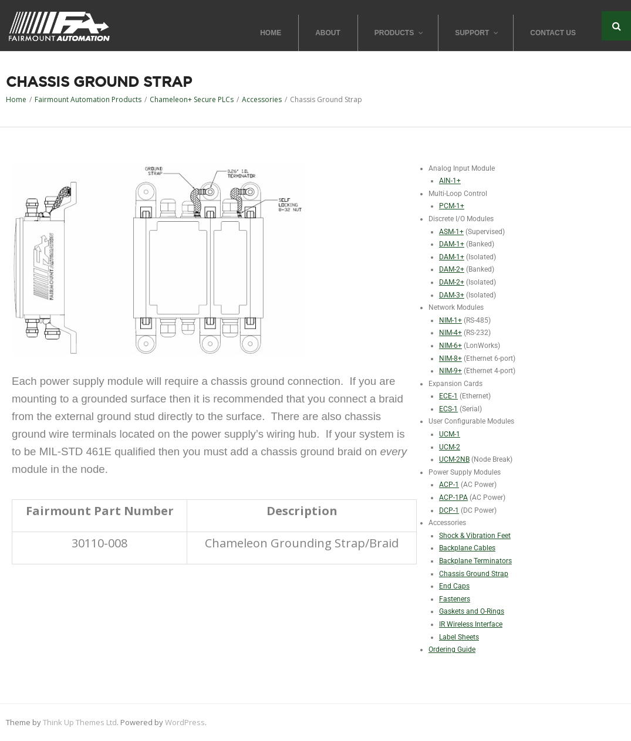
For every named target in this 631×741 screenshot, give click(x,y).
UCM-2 (449, 447)
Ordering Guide (451, 649)
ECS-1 (448, 409)
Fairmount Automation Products (88, 99)
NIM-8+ (450, 358)
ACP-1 (449, 485)
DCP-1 (449, 510)
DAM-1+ (451, 244)
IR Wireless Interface (470, 624)
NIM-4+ (450, 333)
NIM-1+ (450, 320)
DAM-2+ (451, 269)
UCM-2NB (454, 459)
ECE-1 (448, 396)
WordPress (185, 722)
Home (16, 99)
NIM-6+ (450, 345)
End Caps (454, 586)
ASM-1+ (451, 232)
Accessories (262, 99)
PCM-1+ (451, 206)
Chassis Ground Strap (473, 574)
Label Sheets (459, 637)
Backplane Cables (467, 548)
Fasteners (454, 599)
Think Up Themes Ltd (80, 722)
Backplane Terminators (475, 561)
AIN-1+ (450, 181)
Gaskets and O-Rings (471, 611)
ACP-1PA (453, 497)
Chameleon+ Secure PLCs (192, 99)
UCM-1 (449, 434)
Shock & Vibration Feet (475, 536)
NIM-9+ (450, 371)
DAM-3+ (451, 295)
